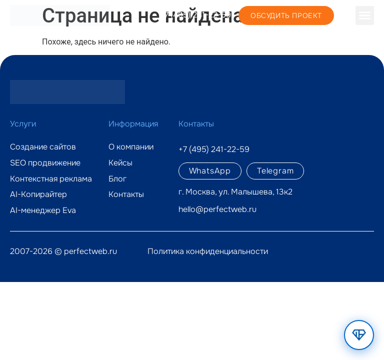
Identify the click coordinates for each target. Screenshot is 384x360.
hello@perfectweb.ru (217, 209)
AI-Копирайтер (38, 195)
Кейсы (120, 163)
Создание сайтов (43, 147)
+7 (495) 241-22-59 (195, 15)
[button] (365, 15)
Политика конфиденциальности (208, 251)
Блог (117, 179)
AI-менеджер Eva (43, 211)
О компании (131, 147)
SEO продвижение (45, 163)
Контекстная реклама (51, 179)
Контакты (126, 195)
